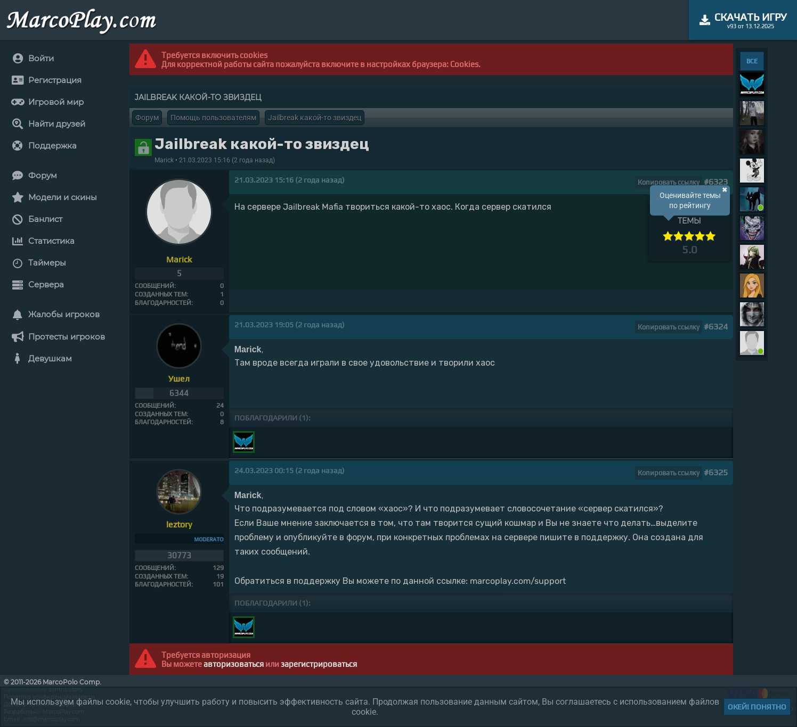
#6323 (716, 182)
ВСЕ (752, 61)
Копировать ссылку (669, 182)
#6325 (716, 472)
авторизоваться (234, 663)
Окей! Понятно (757, 707)
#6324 (716, 326)
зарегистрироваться (319, 663)
